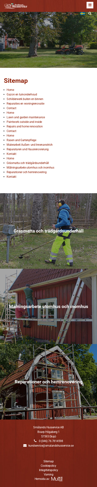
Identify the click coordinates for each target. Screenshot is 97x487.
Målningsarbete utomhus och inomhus (30, 167)
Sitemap (48, 461)
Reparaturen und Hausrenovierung (28, 149)
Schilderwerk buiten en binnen (25, 99)
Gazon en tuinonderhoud (22, 94)
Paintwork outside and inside (24, 122)
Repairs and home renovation (25, 126)
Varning (48, 474)
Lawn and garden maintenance (26, 117)
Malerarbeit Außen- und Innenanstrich (30, 144)
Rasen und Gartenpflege (21, 140)
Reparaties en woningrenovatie (25, 103)
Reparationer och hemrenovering (26, 172)
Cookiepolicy (48, 465)
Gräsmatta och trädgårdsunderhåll (28, 163)
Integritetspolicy (48, 470)
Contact (11, 108)
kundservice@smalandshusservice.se (51, 445)
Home (10, 90)
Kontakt (11, 154)
